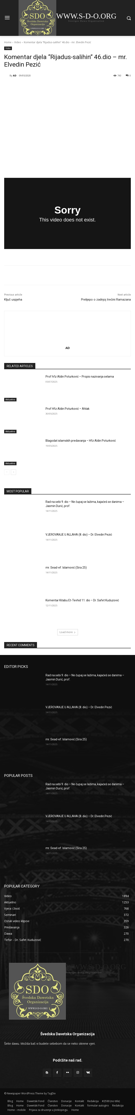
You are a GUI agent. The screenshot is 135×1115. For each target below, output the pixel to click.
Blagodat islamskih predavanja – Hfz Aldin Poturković (81, 440)
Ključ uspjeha (13, 299)
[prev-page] (6, 472)
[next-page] (13, 472)
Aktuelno (10, 399)
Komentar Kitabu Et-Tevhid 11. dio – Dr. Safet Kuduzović (82, 600)
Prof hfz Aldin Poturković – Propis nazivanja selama (80, 376)
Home (7, 42)
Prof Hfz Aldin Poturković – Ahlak (67, 408)
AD (14, 75)
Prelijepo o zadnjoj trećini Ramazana (106, 299)
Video (17, 42)
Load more (68, 632)
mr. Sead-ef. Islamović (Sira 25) (66, 567)
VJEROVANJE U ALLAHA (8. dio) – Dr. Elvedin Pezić (79, 534)
